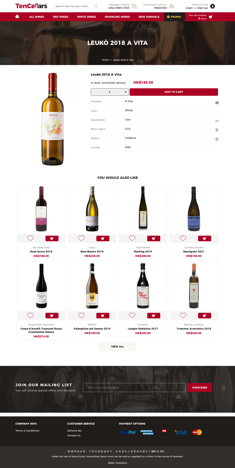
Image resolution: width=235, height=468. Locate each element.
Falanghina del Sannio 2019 (92, 328)
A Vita (129, 101)
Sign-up (203, 8)
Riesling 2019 (143, 251)
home (105, 59)
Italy (127, 147)
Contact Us (74, 435)
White (129, 110)
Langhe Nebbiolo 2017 (143, 328)
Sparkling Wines (117, 16)
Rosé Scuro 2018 (41, 251)
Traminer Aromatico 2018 (194, 328)
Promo (176, 16)
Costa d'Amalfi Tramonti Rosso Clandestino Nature (41, 330)
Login (189, 8)
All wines (36, 16)
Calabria (130, 138)
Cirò (127, 119)
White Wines (86, 16)
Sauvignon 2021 (193, 251)
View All (117, 346)
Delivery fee (74, 430)
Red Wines (60, 16)
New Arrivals (149, 16)
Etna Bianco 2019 (92, 251)
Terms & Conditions (27, 430)
